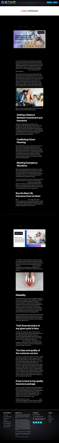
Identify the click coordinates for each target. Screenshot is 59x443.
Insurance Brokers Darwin (21, 409)
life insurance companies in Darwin (26, 267)
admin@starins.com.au (39, 418)
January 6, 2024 (29, 227)
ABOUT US (24, 2)
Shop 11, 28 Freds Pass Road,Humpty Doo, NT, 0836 (40, 421)
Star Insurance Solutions (35, 411)
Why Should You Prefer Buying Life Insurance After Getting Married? (29, 25)
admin (23, 28)
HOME (20, 2)
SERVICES (29, 2)
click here (26, 438)
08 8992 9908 (37, 416)
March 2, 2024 (29, 28)
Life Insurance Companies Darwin (22, 210)
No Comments (36, 28)
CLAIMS (39, 2)
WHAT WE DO (34, 2)
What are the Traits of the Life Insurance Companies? (29, 224)
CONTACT (29, 5)
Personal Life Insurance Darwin (34, 210)
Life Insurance (29, 21)
